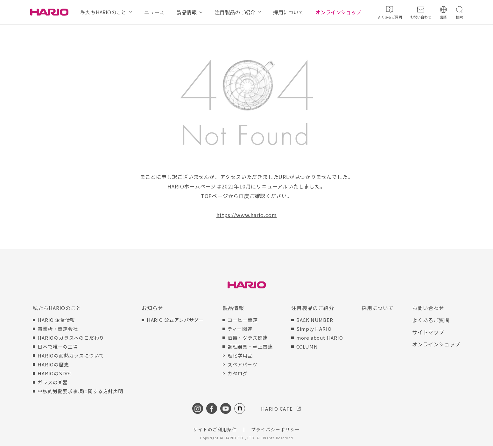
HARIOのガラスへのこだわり (71, 337)
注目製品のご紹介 (235, 12)
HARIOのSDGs (55, 373)
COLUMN (307, 346)
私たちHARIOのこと (103, 12)
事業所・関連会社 (58, 328)
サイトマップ (428, 332)
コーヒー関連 (243, 319)
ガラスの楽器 (53, 382)
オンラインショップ (338, 12)
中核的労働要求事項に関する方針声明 (80, 391)
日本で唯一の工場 (58, 346)
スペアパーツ (242, 364)
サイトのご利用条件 (215, 429)
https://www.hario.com (246, 215)
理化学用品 (240, 355)
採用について (288, 12)
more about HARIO (319, 337)
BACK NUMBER (314, 319)
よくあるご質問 (431, 319)
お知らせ (152, 307)
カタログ (238, 373)
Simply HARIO (314, 328)
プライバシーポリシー (275, 429)
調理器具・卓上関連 (250, 346)
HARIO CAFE (277, 408)
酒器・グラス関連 (248, 337)
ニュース (154, 12)
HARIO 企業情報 (56, 319)
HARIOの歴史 (53, 364)
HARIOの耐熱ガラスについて (71, 355)
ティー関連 (240, 328)
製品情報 (186, 12)
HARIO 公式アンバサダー (175, 319)
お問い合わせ (428, 307)
